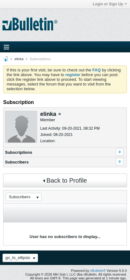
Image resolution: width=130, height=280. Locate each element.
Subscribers (17, 162)
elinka (19, 59)
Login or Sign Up (110, 4)
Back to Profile (65, 180)
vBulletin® (98, 270)
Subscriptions (18, 152)
